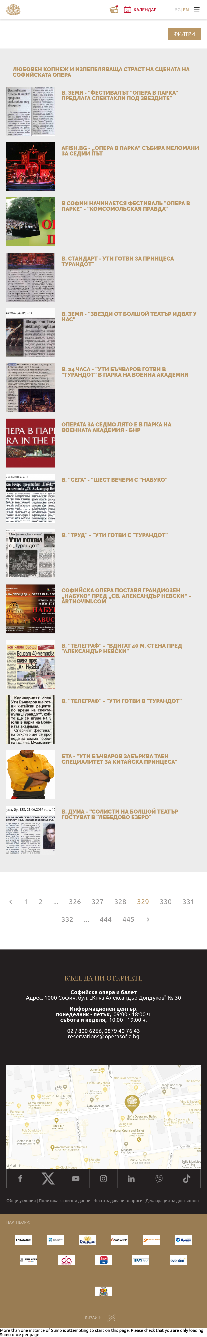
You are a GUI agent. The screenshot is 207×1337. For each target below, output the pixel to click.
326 (75, 901)
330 (166, 901)
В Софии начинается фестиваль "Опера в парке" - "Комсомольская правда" (126, 206)
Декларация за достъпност (172, 1201)
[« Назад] (10, 901)
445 (128, 919)
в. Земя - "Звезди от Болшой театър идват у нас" (129, 317)
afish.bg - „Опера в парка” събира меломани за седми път (130, 151)
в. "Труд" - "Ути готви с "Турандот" (115, 535)
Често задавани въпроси (118, 1201)
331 (188, 901)
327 (98, 901)
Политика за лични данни (65, 1201)
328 (120, 901)
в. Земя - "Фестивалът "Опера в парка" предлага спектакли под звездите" (120, 95)
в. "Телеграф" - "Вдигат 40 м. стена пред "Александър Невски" (122, 648)
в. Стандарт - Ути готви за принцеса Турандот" (118, 261)
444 (106, 919)
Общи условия (21, 1201)
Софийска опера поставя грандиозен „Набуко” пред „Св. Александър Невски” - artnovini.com (126, 596)
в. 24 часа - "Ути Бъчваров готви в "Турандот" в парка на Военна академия (125, 372)
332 (67, 919)
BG (178, 10)
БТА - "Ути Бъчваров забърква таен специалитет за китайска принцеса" (119, 759)
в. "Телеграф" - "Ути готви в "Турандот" (122, 701)
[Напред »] (148, 919)
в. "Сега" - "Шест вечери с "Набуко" (115, 480)
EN (186, 10)
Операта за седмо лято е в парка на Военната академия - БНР (116, 427)
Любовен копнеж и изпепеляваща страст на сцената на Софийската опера (101, 72)
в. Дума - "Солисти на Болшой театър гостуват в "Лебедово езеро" (120, 814)
